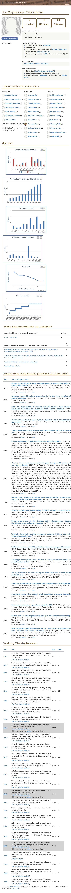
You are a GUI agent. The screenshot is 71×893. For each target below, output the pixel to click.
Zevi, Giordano (10, 120)
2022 (5, 710)
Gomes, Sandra (33, 99)
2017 (5, 665)
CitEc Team (16, 889)
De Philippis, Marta (12, 107)
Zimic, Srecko (32, 132)
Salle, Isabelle (33, 136)
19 (46, 54)
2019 (5, 766)
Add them (43, 75)
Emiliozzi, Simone (34, 128)
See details (47, 45)
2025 (5, 747)
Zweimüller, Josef (56, 107)
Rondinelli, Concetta (12, 103)
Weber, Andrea (55, 128)
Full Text (15, 659)
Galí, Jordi (54, 120)
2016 (5, 757)
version (29, 731)
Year (6, 379)
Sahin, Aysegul (55, 99)
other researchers (43, 52)
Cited (61, 649)
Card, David (54, 136)
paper (33, 392)
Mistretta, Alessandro (12, 99)
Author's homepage (41, 63)
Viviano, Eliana (55, 111)
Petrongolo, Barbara (57, 132)
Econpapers (23, 392)
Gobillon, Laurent (56, 95)
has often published (59, 49)
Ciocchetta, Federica (12, 116)
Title (13, 649)
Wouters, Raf (55, 124)
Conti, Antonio (33, 107)
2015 (5, 836)
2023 (5, 656)
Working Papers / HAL (11, 366)
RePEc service (13, 886)
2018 (5, 672)
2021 (5, 681)
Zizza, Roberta (10, 111)
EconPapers (28, 63)
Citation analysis (23, 659)
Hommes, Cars (33, 124)
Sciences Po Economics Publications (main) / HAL (21, 362)
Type (54, 649)
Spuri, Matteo (32, 120)
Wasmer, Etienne (56, 103)
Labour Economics (10, 337)
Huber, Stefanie (33, 111)
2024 (5, 728)
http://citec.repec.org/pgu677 (44, 71)
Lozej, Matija (32, 95)
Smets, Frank (55, 116)
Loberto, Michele (11, 95)
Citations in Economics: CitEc (14, 3)
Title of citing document (20, 379)
